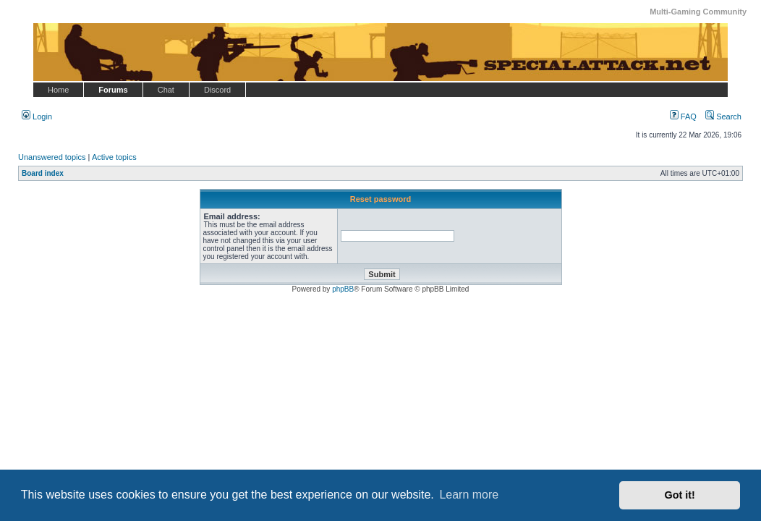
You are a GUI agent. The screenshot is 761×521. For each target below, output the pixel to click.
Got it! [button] (680, 495)
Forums (112, 89)
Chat (166, 89)
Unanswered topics (52, 157)
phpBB (343, 289)
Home (58, 89)
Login (37, 116)
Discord (217, 89)
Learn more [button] (468, 494)
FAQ (683, 116)
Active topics (114, 157)
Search (723, 116)
